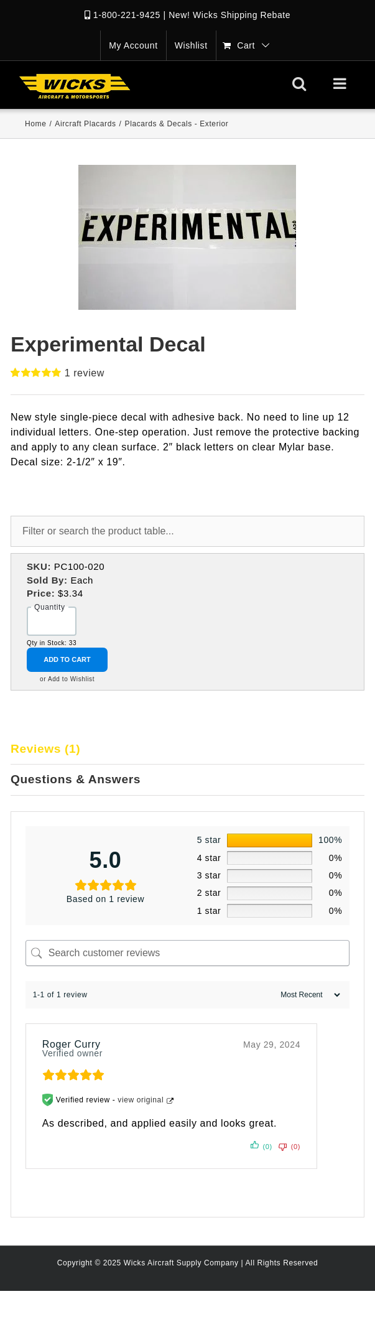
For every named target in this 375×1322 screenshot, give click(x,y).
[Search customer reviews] (187, 953)
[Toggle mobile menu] (341, 83)
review (84, 373)
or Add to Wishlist (67, 679)
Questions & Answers (76, 779)
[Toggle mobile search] (299, 83)
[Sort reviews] (308, 994)
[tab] (187, 749)
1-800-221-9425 (126, 15)
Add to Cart (67, 659)
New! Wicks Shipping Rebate (229, 15)
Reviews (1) (45, 748)
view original (141, 1100)
